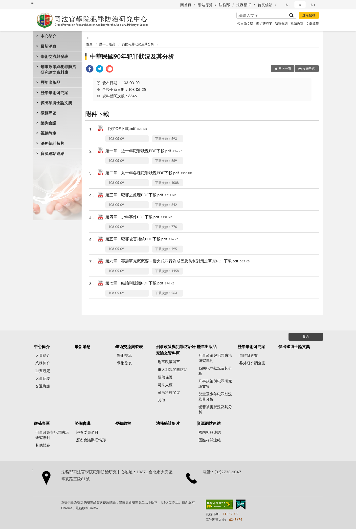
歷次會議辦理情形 (91, 440)
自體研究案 (248, 355)
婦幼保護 (165, 377)
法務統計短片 (52, 143)
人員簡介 (42, 355)
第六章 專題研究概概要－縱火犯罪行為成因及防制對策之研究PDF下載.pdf (177, 261)
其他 (161, 400)
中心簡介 (48, 36)
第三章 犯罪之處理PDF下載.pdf (140, 195)
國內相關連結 (210, 432)
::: (32, 2)
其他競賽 (42, 445)
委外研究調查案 (252, 363)
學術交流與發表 (54, 56)
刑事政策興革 (169, 361)
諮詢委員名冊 (87, 432)
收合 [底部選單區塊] (306, 336)
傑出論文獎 (245, 23)
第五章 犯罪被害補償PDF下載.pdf (141, 239)
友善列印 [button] (309, 69)
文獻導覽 (312, 23)
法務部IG (243, 4)
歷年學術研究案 (54, 92)
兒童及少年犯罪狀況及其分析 (215, 396)
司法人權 (165, 384)
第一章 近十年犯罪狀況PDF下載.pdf (143, 151)
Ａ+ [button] (313, 4)
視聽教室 (296, 23)
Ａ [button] (300, 4)
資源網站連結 (52, 153)
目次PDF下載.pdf (126, 129)
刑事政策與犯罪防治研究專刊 (215, 358)
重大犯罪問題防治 (172, 369)
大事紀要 (42, 378)
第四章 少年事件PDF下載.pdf (138, 217)
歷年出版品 (50, 82)
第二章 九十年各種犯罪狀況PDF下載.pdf (148, 173)
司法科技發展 (169, 392)
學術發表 (124, 363)
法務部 (224, 4)
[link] (89, 69)
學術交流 (124, 355)
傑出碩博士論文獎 (56, 102)
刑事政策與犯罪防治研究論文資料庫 (58, 69)
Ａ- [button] (287, 4)
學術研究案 (264, 23)
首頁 (89, 44)
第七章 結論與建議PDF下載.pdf (140, 283)
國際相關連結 (210, 440)
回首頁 (185, 4)
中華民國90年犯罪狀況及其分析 (132, 56)
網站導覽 (205, 4)
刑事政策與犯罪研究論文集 (215, 383)
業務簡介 (42, 363)
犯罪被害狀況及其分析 (215, 409)
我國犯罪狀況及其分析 (138, 44)
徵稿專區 (48, 112)
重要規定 (42, 370)
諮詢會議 (281, 23)
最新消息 (48, 46)
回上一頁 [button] (284, 69)
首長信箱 (265, 4)
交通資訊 (42, 386)
